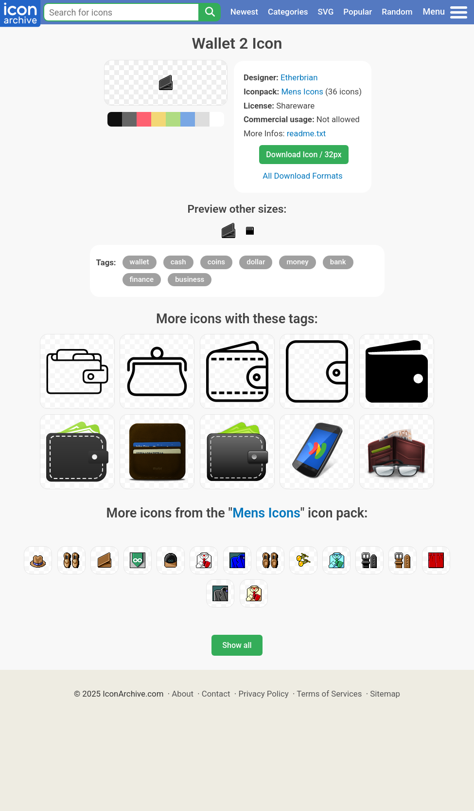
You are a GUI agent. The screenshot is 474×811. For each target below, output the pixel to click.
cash (178, 262)
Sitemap (385, 694)
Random (397, 12)
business (189, 279)
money (297, 262)
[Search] (209, 12)
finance (142, 279)
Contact (216, 694)
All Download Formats (303, 176)
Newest (244, 12)
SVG (326, 12)
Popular (357, 12)
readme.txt (306, 133)
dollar (255, 262)
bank (338, 262)
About (182, 694)
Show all (236, 645)
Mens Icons (302, 91)
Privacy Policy (263, 694)
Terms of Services (329, 694)
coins (216, 262)
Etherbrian (299, 77)
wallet (139, 262)
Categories (288, 12)
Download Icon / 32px (303, 154)
